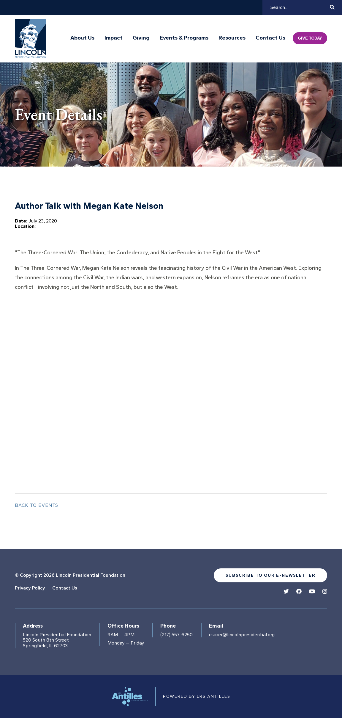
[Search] (299, 7)
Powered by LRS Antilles (196, 696)
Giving (141, 38)
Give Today (310, 38)
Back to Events (36, 505)
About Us (82, 38)
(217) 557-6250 (176, 634)
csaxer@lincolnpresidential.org (242, 634)
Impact (113, 38)
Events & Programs (184, 38)
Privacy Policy (30, 588)
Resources (232, 38)
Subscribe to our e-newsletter (270, 575)
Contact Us (270, 38)
